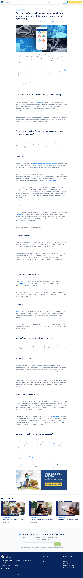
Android (45, 559)
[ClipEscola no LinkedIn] (6, 568)
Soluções (29, 2)
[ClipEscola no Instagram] (4, 568)
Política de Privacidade (68, 567)
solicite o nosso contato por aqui (49, 467)
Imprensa (65, 563)
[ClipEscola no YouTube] (9, 568)
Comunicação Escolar (20, 10)
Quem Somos (48, 2)
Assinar (57, 544)
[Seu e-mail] (37, 544)
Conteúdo (38, 2)
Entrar (65, 2)
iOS (43, 561)
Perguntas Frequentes (68, 565)
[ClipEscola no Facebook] (1, 568)
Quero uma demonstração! (75, 2)
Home (22, 2)
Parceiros (65, 561)
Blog (20, 7)
